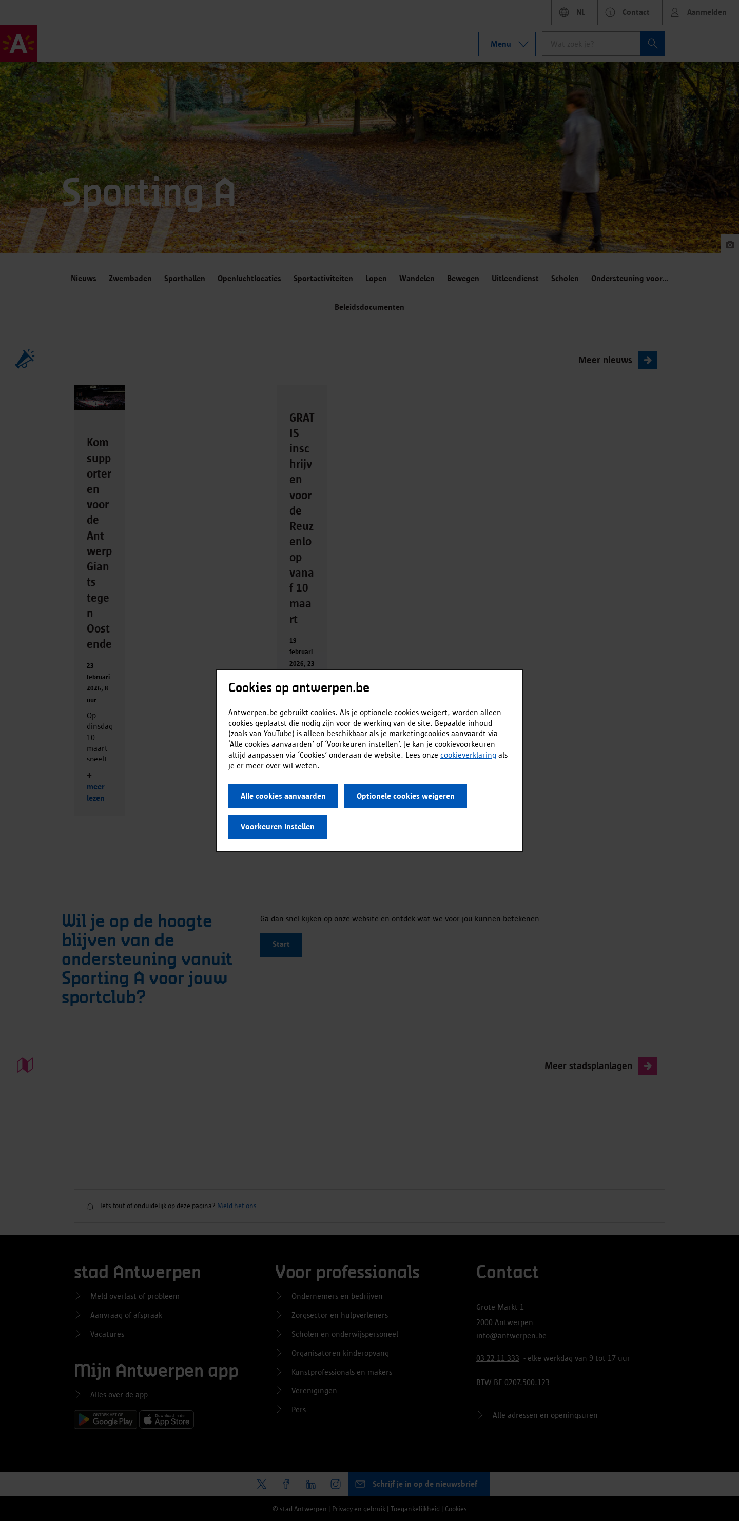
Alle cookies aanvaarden (283, 796)
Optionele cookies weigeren (406, 796)
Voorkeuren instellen (278, 826)
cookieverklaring (468, 754)
